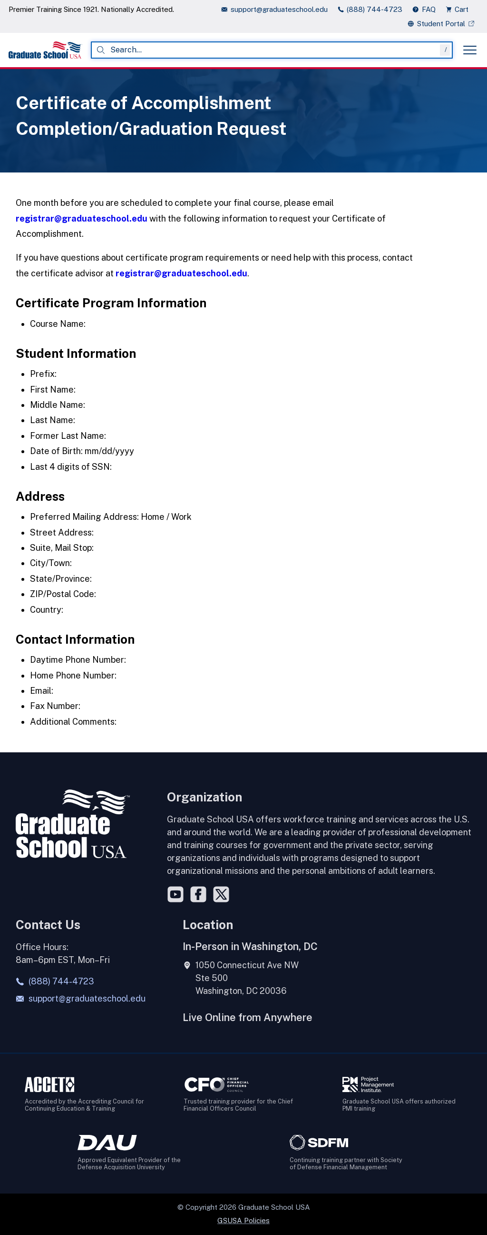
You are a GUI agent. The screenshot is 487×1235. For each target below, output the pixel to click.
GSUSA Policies (243, 1220)
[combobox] (272, 50)
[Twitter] (221, 894)
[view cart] (459, 9)
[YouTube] (175, 894)
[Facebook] (198, 894)
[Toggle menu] (469, 50)
